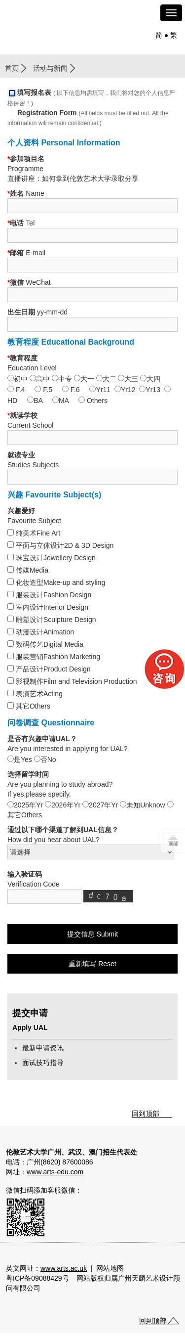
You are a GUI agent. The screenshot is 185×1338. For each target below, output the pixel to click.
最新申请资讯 (43, 1048)
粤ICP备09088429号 (37, 1278)
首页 (12, 68)
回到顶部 (145, 1113)
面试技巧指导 (43, 1063)
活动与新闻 (50, 68)
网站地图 (110, 1268)
